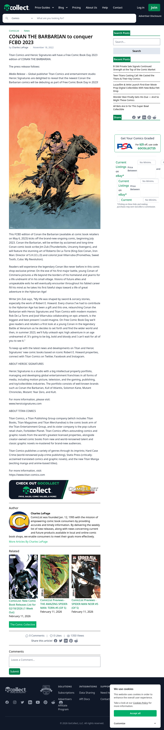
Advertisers (65, 699)
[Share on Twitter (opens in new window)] (61, 641)
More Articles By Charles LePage (28, 541)
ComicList (14, 30)
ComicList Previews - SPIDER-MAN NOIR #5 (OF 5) (85, 604)
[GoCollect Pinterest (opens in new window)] (45, 702)
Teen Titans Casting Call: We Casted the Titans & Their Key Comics (133, 77)
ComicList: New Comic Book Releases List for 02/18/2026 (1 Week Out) (22, 606)
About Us (91, 7)
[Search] (84, 18)
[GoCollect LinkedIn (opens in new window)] (30, 702)
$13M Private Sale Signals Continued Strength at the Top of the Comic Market (134, 68)
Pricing (76, 7)
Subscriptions (66, 692)
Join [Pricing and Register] (154, 7)
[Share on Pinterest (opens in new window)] (71, 641)
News (27, 30)
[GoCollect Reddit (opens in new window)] (53, 702)
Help (105, 7)
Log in (140, 7)
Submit (14, 671)
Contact (117, 7)
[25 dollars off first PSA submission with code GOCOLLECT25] (137, 146)
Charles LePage (20, 47)
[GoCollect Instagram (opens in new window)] (15, 702)
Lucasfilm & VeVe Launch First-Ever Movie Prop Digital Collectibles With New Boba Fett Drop (136, 88)
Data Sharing (87, 692)
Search (136, 51)
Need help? (107, 692)
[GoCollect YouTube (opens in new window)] (38, 702)
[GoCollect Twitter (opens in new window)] (22, 702)
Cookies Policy (140, 702)
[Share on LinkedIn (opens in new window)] (66, 641)
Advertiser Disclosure (150, 15)
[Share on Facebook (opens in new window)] (55, 641)
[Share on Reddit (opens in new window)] (76, 641)
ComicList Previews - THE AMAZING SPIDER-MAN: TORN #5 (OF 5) (54, 604)
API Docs (84, 699)
